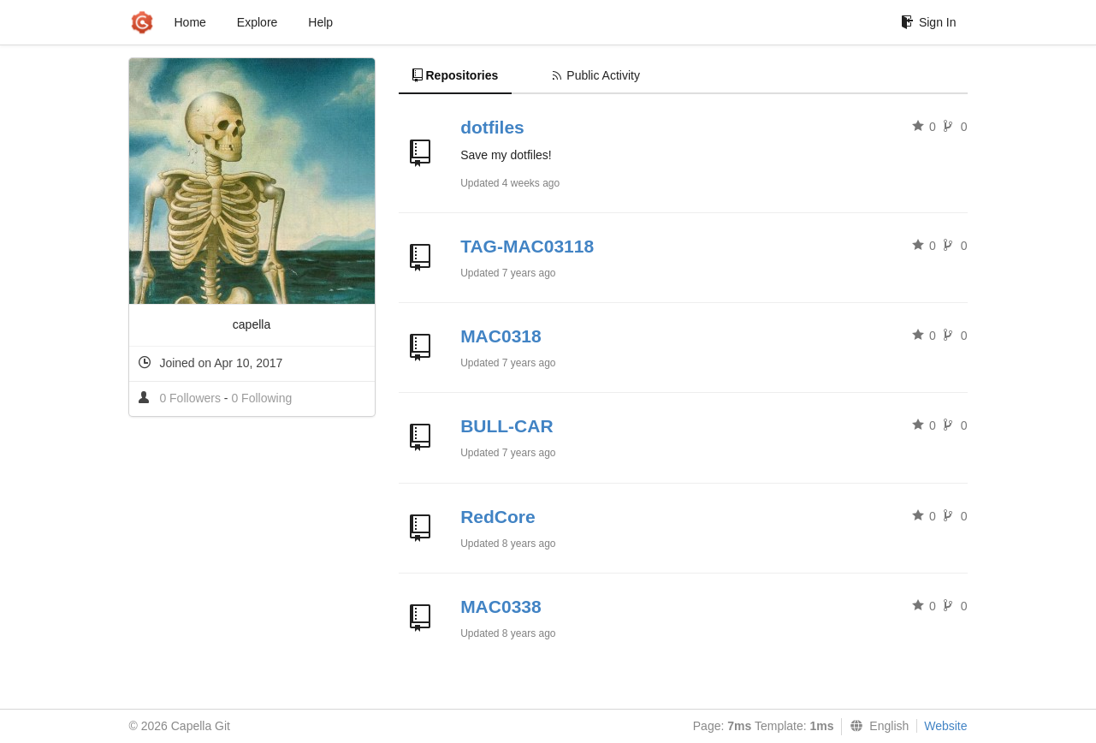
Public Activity (596, 75)
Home (190, 22)
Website (945, 726)
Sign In (929, 22)
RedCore (498, 516)
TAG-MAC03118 (527, 246)
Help (320, 22)
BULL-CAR (506, 426)
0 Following (261, 398)
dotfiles (492, 127)
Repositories (455, 75)
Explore (257, 22)
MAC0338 (501, 606)
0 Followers (191, 398)
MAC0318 (501, 336)
